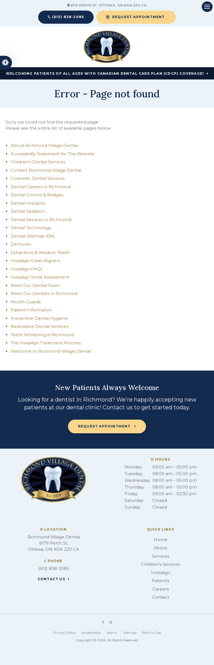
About (160, 547)
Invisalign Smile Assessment (40, 277)
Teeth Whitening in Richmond (42, 334)
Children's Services (160, 564)
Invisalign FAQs (26, 269)
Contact (160, 597)
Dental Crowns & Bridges (37, 194)
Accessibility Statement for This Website (52, 153)
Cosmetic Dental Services (38, 178)
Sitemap (130, 632)
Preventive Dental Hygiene (39, 318)
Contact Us (51, 579)
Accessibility (91, 632)
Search (111, 632)
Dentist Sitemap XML (33, 236)
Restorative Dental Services (39, 326)
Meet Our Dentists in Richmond (44, 293)
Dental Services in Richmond (41, 219)
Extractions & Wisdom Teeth (40, 252)
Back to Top (151, 632)
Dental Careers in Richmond (40, 186)
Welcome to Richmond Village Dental (51, 351)
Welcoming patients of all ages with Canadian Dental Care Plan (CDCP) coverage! (105, 74)
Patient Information (31, 310)
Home (160, 539)
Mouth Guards (26, 301)
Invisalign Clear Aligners (35, 260)
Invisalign (160, 572)
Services (160, 556)
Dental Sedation (28, 211)
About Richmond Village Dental (44, 145)
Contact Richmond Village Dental (46, 170)
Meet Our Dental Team (35, 285)
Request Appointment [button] (138, 17)
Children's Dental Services (38, 162)
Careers (160, 589)
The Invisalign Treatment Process (46, 342)
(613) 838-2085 (68, 17)
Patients (160, 580)
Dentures (21, 244)
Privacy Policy (64, 632)
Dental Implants (28, 203)
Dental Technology (31, 227)
